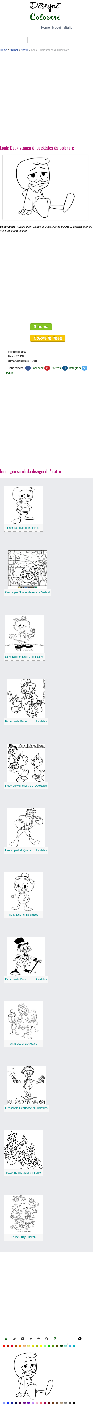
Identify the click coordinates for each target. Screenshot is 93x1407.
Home (45, 27)
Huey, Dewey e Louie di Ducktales (26, 785)
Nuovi (56, 27)
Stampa (41, 326)
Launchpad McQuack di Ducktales (26, 850)
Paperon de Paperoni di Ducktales (26, 979)
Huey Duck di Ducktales (23, 914)
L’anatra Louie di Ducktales (23, 528)
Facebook (38, 368)
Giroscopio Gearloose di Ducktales (26, 1108)
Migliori (69, 27)
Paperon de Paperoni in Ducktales (26, 721)
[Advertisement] (43, 99)
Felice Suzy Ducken (23, 1237)
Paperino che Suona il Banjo (23, 1172)
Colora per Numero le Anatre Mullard (27, 592)
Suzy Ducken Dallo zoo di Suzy (24, 656)
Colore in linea (48, 338)
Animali (13, 50)
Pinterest (56, 368)
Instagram (75, 368)
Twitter (10, 372)
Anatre (25, 50)
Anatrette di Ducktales (23, 1043)
